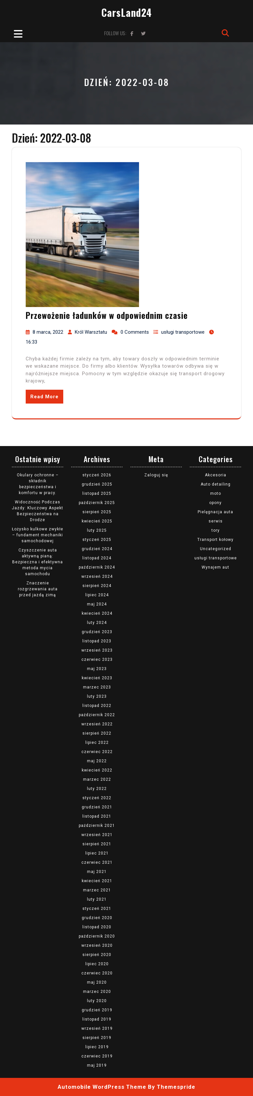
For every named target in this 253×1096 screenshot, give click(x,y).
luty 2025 (97, 530)
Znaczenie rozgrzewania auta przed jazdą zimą (38, 589)
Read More (44, 397)
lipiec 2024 (97, 595)
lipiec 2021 (97, 853)
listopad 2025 (96, 493)
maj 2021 (97, 871)
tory (215, 530)
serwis (216, 521)
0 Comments (135, 332)
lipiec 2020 (97, 964)
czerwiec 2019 (97, 1056)
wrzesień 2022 (97, 724)
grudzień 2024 (97, 549)
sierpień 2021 (96, 844)
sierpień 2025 (96, 512)
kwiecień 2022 (97, 770)
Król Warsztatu (91, 332)
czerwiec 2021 (97, 862)
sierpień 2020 (96, 954)
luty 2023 (97, 696)
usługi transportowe (183, 332)
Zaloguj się (156, 475)
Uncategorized (215, 549)
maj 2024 (97, 604)
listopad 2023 (96, 641)
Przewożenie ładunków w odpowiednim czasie (107, 315)
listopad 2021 (96, 816)
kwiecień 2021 (97, 881)
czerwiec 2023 (97, 659)
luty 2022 (97, 788)
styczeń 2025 (96, 539)
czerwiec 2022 (97, 751)
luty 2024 (97, 622)
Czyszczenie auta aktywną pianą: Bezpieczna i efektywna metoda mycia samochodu (37, 562)
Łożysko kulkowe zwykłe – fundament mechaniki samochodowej (37, 535)
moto (215, 493)
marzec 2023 (97, 687)
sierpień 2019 (96, 1037)
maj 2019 (97, 1065)
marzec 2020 (97, 991)
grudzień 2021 (97, 807)
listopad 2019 (96, 1019)
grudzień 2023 (97, 632)
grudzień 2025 (97, 484)
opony (215, 502)
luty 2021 (97, 899)
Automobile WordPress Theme (102, 1086)
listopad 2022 (96, 705)
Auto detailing (216, 484)
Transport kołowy (215, 539)
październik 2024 (97, 567)
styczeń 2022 (96, 798)
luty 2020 (97, 1000)
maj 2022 (97, 761)
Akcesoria (215, 475)
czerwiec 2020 (97, 973)
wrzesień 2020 (97, 945)
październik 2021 (97, 825)
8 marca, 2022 (48, 332)
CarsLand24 (126, 12)
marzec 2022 (97, 779)
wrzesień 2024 (97, 576)
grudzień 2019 (97, 1010)
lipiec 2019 (97, 1047)
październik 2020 (97, 936)
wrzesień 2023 (97, 650)
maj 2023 (97, 668)
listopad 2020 (96, 927)
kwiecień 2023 (97, 678)
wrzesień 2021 (97, 834)
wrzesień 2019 (97, 1028)
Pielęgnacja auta (215, 512)
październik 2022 (97, 715)
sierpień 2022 (96, 733)
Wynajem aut (215, 567)
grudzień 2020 (97, 917)
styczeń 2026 (96, 475)
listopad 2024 (96, 558)
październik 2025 (97, 502)
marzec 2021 (97, 890)
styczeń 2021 (96, 908)
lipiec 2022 (97, 742)
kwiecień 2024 (97, 613)
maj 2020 (97, 982)
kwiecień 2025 (97, 521)
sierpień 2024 (96, 585)
